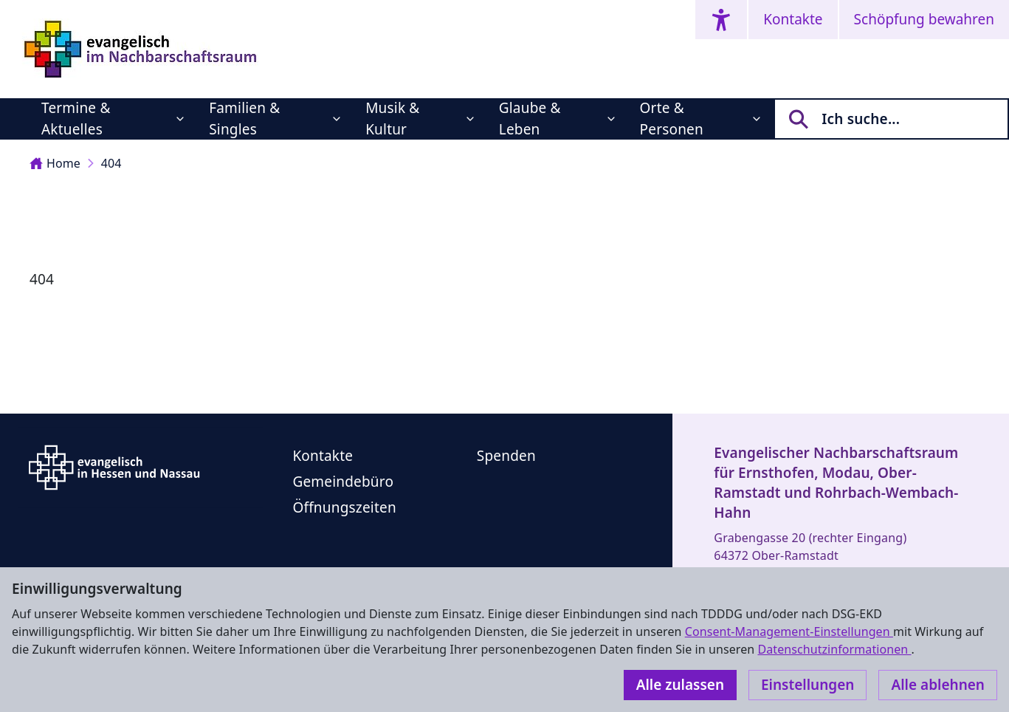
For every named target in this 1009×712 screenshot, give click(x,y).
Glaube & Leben (530, 118)
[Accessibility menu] (721, 19)
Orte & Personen (671, 118)
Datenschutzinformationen (834, 649)
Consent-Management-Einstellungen (789, 631)
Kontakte (792, 19)
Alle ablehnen (938, 684)
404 (111, 163)
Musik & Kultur (392, 118)
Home (55, 163)
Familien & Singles (244, 118)
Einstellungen (807, 684)
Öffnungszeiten (344, 507)
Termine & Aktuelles (75, 118)
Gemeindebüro (342, 481)
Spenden (506, 455)
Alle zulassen (680, 684)
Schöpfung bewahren (924, 19)
